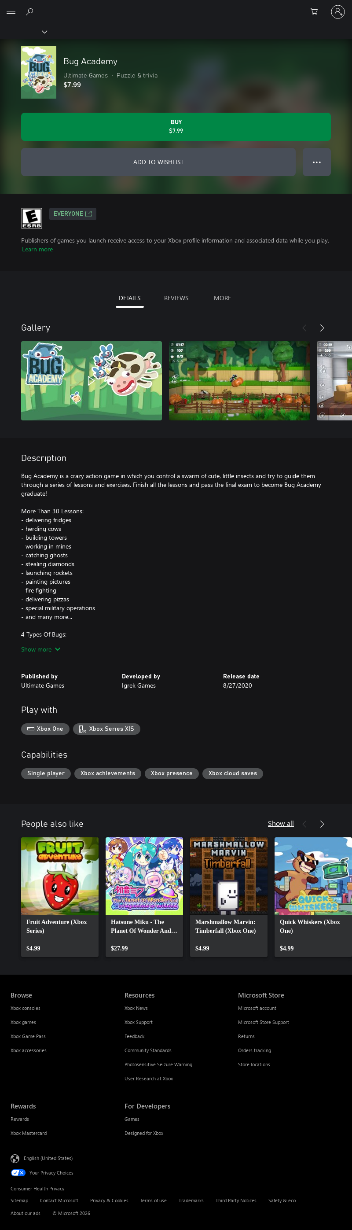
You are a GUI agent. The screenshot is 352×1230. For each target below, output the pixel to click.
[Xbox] (23, 31)
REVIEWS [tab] (176, 298)
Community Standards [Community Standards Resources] (148, 1050)
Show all (281, 823)
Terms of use (153, 1200)
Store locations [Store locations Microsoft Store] (254, 1064)
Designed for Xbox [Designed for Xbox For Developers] (144, 1133)
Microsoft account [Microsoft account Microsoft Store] (257, 1008)
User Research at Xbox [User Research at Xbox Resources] (149, 1078)
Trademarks (191, 1200)
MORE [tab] (222, 298)
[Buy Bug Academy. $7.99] (176, 127)
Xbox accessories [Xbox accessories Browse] (29, 1050)
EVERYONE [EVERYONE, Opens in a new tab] (73, 213)
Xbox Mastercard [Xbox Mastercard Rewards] (29, 1133)
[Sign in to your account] (337, 11)
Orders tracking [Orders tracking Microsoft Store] (254, 1050)
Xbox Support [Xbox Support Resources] (139, 1022)
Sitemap (19, 1200)
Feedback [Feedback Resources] (134, 1036)
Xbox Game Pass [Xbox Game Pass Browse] (28, 1036)
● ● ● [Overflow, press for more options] (317, 161)
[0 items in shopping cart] (316, 11)
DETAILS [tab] (129, 298)
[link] (60, 897)
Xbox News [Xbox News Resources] (136, 1008)
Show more (40, 649)
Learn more (37, 249)
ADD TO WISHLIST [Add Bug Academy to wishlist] (158, 162)
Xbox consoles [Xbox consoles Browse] (25, 1008)
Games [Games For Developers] (132, 1119)
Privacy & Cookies (109, 1200)
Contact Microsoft (59, 1200)
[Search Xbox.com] (30, 11)
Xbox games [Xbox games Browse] (23, 1022)
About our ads (25, 1213)
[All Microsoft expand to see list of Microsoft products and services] (11, 11)
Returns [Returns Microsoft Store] (246, 1036)
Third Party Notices (236, 1200)
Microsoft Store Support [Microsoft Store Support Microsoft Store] (263, 1022)
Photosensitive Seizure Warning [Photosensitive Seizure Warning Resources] (158, 1064)
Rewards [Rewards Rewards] (20, 1119)
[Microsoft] (175, 6)
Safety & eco (282, 1200)
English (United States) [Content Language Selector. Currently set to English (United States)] (48, 1158)
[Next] (322, 328)
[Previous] (304, 328)
